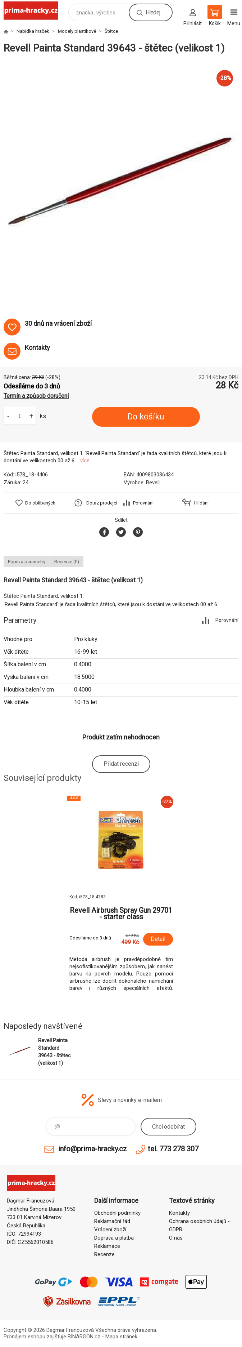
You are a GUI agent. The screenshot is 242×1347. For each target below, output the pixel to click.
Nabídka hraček (33, 31)
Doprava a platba (114, 1238)
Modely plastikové (77, 31)
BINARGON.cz (84, 1336)
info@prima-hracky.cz (92, 1148)
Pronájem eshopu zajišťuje (35, 1336)
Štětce (111, 31)
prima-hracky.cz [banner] (35, 10)
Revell (153, 482)
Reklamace (107, 1246)
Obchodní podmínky (117, 1213)
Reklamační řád (112, 1221)
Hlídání (201, 503)
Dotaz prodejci (101, 503)
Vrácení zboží (110, 1229)
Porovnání (143, 503)
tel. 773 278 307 (173, 1148)
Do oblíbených (40, 503)
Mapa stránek (121, 1336)
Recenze (104, 1254)
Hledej (153, 12)
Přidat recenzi (121, 763)
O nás (176, 1238)
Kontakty (179, 1213)
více (85, 460)
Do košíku (145, 417)
